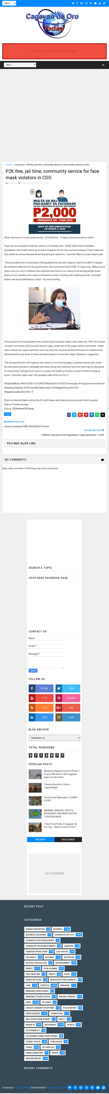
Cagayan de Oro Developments (40, 947)
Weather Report (33, 1059)
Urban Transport (34, 1054)
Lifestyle (44, 986)
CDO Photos (62, 953)
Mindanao (65, 986)
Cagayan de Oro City (64, 936)
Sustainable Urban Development (42, 1037)
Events (29, 969)
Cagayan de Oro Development (40, 941)
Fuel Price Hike (33, 975)
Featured (68, 840)
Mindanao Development (37, 992)
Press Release (33, 1014)
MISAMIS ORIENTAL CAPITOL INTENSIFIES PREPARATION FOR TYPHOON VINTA (60, 814)
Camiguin (68, 947)
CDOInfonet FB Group (23, 409)
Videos (55, 1054)
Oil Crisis (46, 1003)
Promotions (57, 1014)
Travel (29, 1048)
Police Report (70, 1009)
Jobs (28, 986)
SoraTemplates (22, 1088)
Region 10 (30, 1026)
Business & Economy (36, 936)
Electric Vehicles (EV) (36, 964)
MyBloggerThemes (55, 1088)
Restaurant (50, 1026)
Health (52, 975)
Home (9, 164)
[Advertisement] (29, 92)
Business (57, 930)
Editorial (49, 958)
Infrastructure (33, 981)
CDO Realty (31, 958)
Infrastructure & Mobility (63, 981)
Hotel (67, 975)
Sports (70, 1026)
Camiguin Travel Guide (36, 953)
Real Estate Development (38, 1020)
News (28, 1003)
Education (69, 958)
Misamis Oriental (67, 998)
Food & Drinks (50, 969)
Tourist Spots (33, 1043)
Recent (41, 840)
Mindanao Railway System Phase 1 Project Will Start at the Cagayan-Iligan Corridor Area (62, 775)
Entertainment (62, 964)
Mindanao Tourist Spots (38, 998)
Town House (56, 1043)
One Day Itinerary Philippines (40, 1009)
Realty (62, 1020)
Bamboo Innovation (35, 930)
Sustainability (33, 1031)
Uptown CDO (48, 1048)
